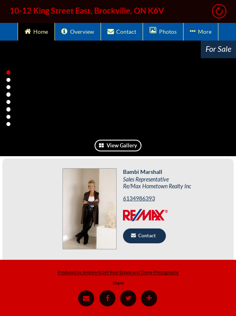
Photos (162, 31)
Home (36, 31)
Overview (77, 31)
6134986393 (139, 199)
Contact (121, 31)
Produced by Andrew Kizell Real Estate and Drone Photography (118, 272)
